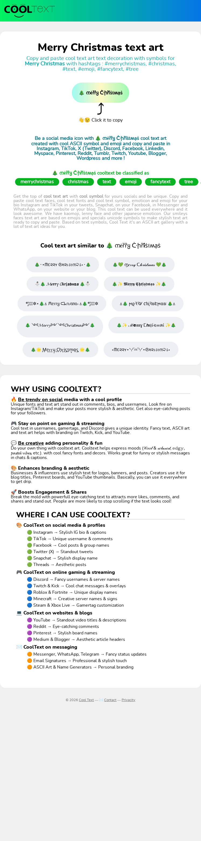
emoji (130, 181)
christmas (78, 181)
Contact (110, 700)
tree (188, 181)
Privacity (128, 700)
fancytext (160, 181)
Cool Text (86, 700)
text (107, 181)
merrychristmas (37, 181)
